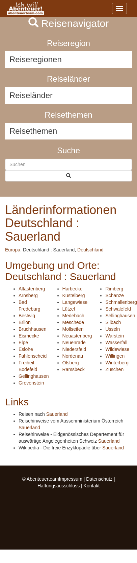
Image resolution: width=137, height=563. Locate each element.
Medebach (73, 315)
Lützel (68, 309)
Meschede (73, 322)
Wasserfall (116, 342)
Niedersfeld (74, 349)
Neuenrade (74, 342)
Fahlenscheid (33, 356)
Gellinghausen (34, 376)
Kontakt (92, 485)
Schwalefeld (118, 309)
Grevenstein (31, 383)
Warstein (114, 335)
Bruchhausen (33, 329)
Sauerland (57, 414)
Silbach (113, 322)
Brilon (25, 322)
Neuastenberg (77, 335)
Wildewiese (117, 349)
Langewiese (75, 302)
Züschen (114, 369)
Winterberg (116, 362)
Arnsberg (28, 295)
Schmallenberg (121, 302)
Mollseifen (73, 329)
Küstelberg (73, 295)
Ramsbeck (73, 369)
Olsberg (70, 362)
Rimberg (114, 288)
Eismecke (29, 335)
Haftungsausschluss (58, 485)
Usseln (112, 329)
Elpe (23, 342)
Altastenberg (32, 288)
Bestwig (27, 315)
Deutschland (90, 249)
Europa (12, 249)
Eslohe (26, 349)
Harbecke (72, 288)
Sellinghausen (120, 315)
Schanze (114, 295)
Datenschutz (99, 479)
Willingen (115, 356)
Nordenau (72, 356)
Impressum (70, 479)
